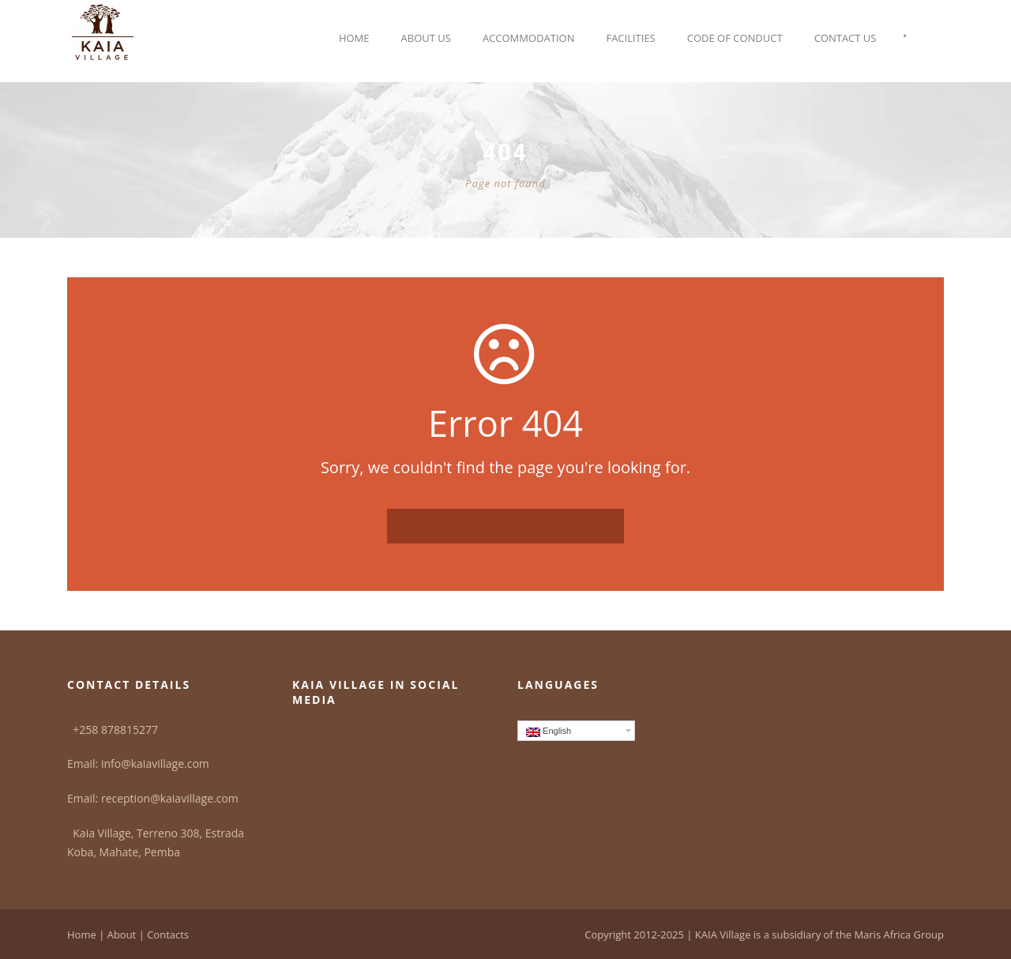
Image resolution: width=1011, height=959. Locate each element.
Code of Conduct (735, 38)
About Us (426, 38)
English (548, 731)
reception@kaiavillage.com (170, 798)
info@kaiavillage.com (155, 763)
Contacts (168, 934)
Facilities (630, 38)
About (122, 934)
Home (354, 38)
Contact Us (845, 38)
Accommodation (529, 38)
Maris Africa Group (899, 934)
